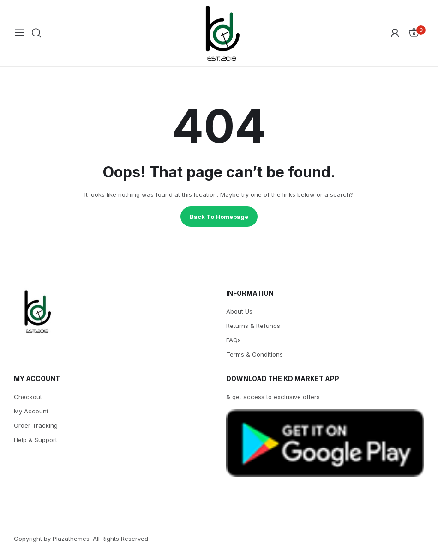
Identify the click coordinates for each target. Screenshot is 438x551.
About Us (239, 311)
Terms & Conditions (254, 354)
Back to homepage (219, 216)
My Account (31, 411)
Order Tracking (36, 425)
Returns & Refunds (253, 325)
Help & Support (35, 439)
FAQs (233, 340)
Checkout (28, 396)
